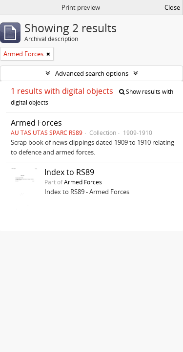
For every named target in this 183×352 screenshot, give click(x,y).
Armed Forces (36, 122)
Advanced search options (91, 73)
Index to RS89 (69, 172)
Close (172, 7)
